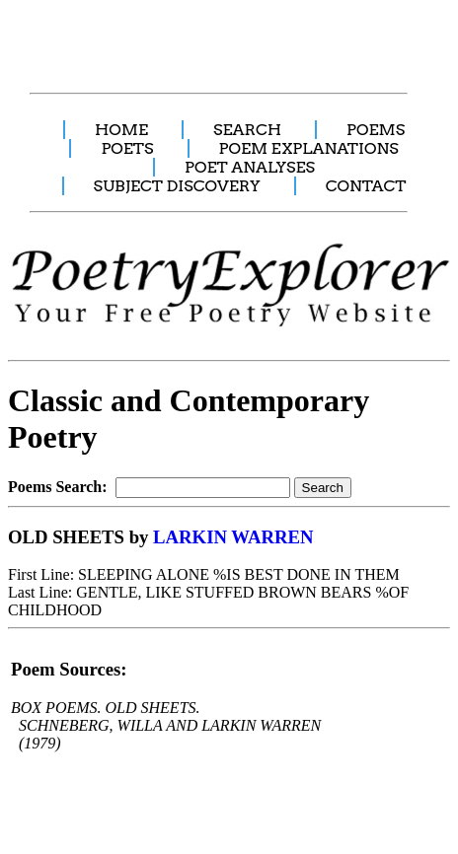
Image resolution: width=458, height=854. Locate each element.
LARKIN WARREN (233, 537)
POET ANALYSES (250, 167)
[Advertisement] (190, 35)
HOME (121, 129)
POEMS (375, 129)
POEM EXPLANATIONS (309, 148)
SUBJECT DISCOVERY (177, 186)
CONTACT (366, 186)
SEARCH (247, 129)
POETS (127, 148)
